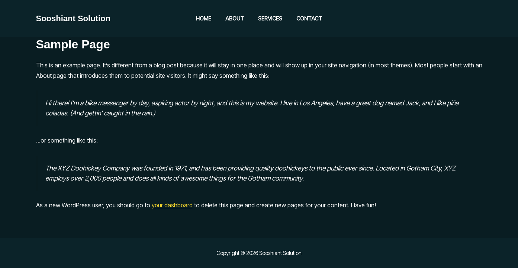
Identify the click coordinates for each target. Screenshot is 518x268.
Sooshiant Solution (73, 18)
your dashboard (172, 205)
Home (208, 18)
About (236, 18)
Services (269, 18)
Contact (305, 18)
